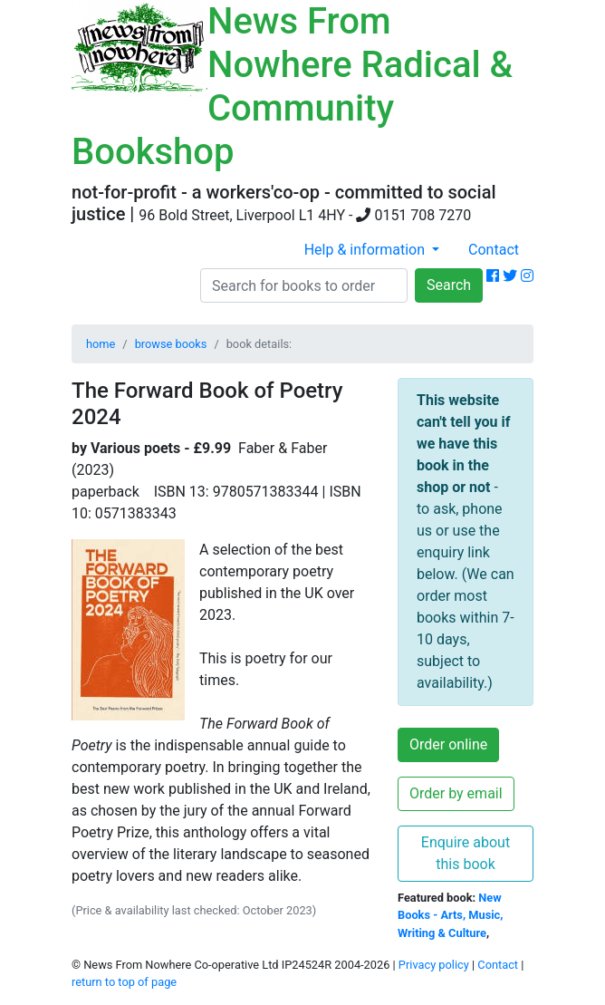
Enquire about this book (465, 853)
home (100, 344)
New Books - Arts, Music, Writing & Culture (450, 915)
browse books (171, 344)
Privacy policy (434, 964)
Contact (493, 249)
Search (449, 285)
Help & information (366, 249)
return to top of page (124, 982)
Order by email (456, 793)
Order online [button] (448, 744)
